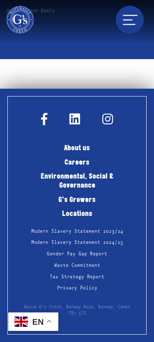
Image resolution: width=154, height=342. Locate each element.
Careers (77, 163)
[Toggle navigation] (130, 19)
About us (77, 148)
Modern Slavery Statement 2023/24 (77, 231)
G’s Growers (77, 200)
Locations (77, 214)
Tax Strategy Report (77, 277)
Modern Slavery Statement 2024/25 (77, 242)
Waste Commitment (77, 265)
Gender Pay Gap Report (77, 254)
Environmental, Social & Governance (77, 181)
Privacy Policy (77, 288)
